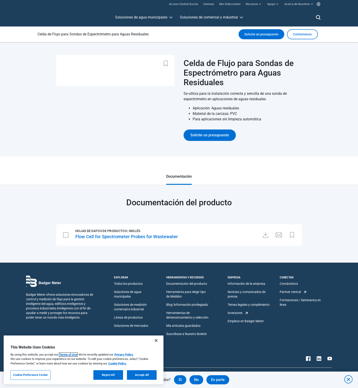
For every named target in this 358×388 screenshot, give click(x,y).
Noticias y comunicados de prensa (247, 294)
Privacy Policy (123, 354)
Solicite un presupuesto (261, 34)
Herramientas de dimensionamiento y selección (187, 315)
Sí (180, 379)
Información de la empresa (246, 283)
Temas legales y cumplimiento (249, 304)
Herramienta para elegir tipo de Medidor (186, 294)
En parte (218, 379)
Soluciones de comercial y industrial (209, 17)
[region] (83, 359)
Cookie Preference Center (30, 375)
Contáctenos (289, 283)
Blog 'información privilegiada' (187, 304)
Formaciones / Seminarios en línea (300, 302)
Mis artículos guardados (183, 325)
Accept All (142, 375)
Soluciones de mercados (131, 325)
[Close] (156, 340)
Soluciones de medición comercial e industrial (130, 307)
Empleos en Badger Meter (246, 321)
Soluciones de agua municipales (141, 17)
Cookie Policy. (117, 363)
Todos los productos (128, 283)
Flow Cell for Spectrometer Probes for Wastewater (126, 236)
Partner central (290, 292)
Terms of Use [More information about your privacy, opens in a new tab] (68, 354)
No (196, 379)
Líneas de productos (128, 317)
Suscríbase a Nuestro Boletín (186, 334)
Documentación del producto (186, 283)
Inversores (235, 313)
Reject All (108, 375)
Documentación (179, 176)
